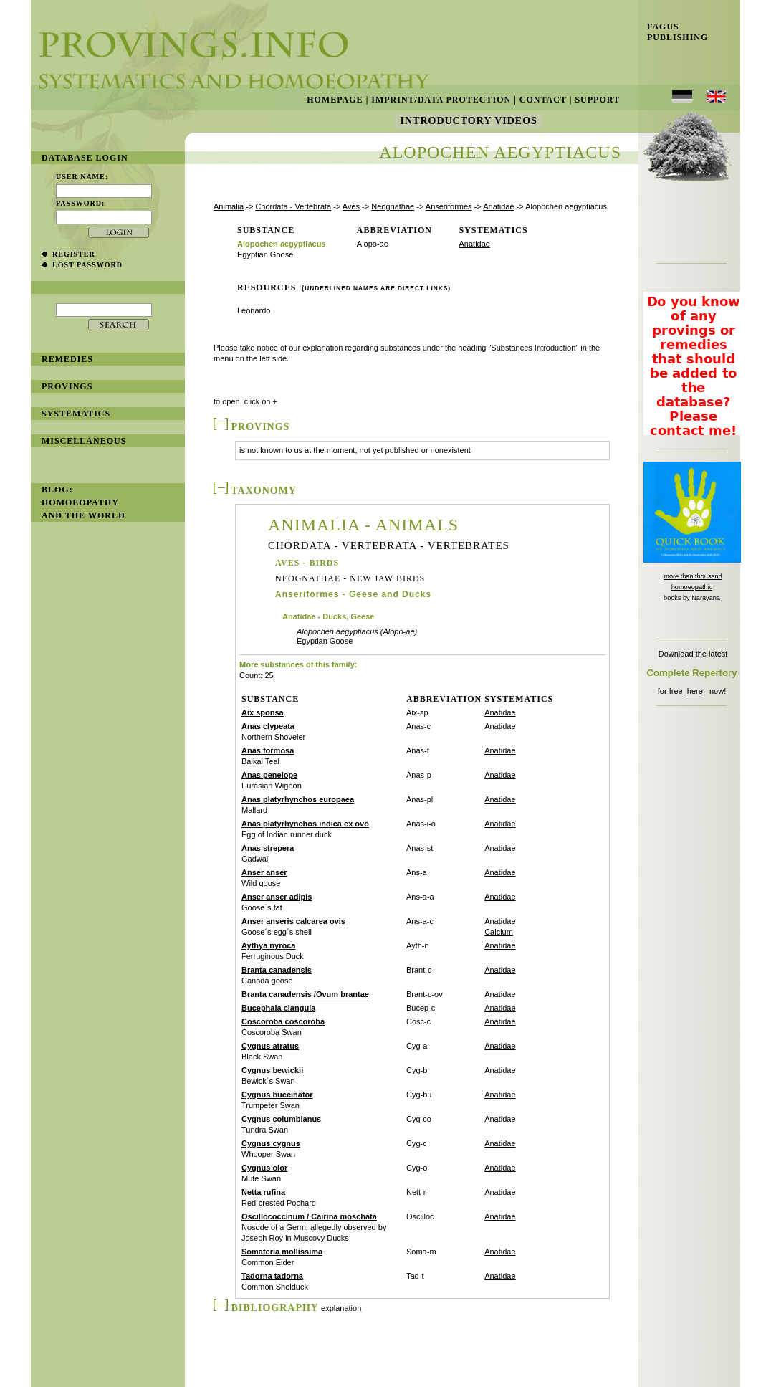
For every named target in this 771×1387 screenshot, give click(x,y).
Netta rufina (263, 1192)
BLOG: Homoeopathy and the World (83, 502)
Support (597, 100)
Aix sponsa (262, 712)
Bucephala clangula (278, 1008)
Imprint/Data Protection (441, 100)
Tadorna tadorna (272, 1276)
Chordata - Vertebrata (293, 206)
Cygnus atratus (270, 1046)
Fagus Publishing (673, 32)
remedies (67, 359)
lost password (87, 265)
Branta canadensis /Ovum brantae (305, 994)
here (695, 691)
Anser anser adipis (276, 896)
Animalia (229, 206)
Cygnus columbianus (281, 1119)
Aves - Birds (307, 562)
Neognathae (392, 206)
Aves (351, 206)
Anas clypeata (267, 726)
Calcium (498, 932)
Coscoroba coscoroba (283, 1021)
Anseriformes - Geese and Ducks (353, 594)
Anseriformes (449, 206)
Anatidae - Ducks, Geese (328, 617)
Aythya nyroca (268, 945)
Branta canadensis (276, 970)
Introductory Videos (468, 120)
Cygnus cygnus (270, 1143)
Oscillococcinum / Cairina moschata (309, 1216)
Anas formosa (267, 750)
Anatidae (498, 206)
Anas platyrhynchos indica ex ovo (305, 823)
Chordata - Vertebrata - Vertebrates (388, 545)
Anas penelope (269, 775)
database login (85, 158)
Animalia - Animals (363, 524)
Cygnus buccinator (277, 1094)
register (73, 254)
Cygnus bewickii (272, 1070)
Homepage (335, 100)
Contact (543, 100)
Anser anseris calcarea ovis (293, 921)
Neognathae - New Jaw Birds (350, 578)
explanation (341, 1308)
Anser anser (264, 872)
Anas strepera (267, 848)
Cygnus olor (264, 1167)
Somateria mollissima (281, 1251)
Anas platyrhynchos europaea (297, 799)
